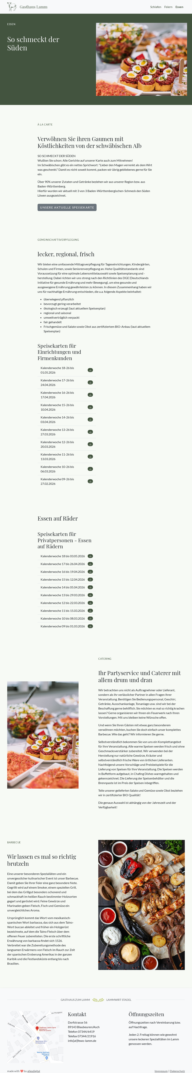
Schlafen (155, 7)
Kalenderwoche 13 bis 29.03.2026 (67, 595)
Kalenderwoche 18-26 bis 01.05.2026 (67, 370)
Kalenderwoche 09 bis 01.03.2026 (67, 626)
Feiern (168, 7)
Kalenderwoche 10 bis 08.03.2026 (67, 619)
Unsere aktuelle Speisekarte (67, 207)
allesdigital (33, 1071)
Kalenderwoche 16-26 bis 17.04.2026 (67, 395)
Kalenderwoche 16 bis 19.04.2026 (67, 572)
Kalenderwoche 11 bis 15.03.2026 (67, 611)
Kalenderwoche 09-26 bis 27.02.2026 (67, 481)
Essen (179, 7)
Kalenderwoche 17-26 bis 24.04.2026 (67, 382)
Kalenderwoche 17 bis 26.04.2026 (67, 564)
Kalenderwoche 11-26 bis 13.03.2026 (67, 456)
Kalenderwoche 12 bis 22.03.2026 (67, 603)
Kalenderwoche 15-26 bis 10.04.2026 (67, 407)
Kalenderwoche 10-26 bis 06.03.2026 (67, 469)
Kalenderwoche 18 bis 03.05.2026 (67, 556)
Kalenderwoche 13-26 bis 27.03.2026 (67, 432)
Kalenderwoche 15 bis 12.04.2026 (67, 580)
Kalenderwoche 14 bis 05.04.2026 (67, 587)
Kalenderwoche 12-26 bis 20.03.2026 (67, 444)
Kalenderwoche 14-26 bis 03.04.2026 (67, 419)
